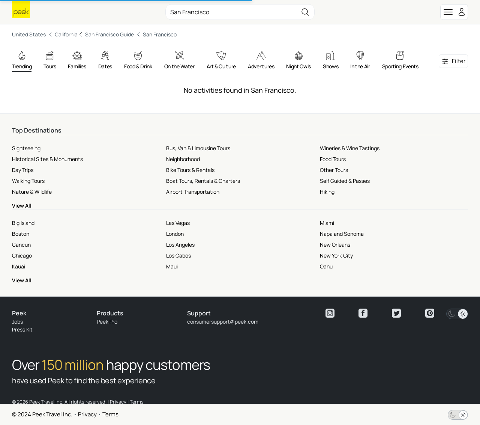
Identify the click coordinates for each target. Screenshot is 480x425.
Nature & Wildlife (32, 191)
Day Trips (22, 169)
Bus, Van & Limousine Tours (198, 148)
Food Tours (333, 159)
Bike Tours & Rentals (190, 169)
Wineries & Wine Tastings (350, 148)
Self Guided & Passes (345, 180)
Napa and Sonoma (342, 233)
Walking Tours (28, 180)
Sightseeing (26, 148)
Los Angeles (180, 244)
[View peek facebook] (363, 313)
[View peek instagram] (330, 313)
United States (29, 34)
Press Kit (22, 329)
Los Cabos (178, 255)
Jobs (17, 321)
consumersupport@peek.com (222, 321)
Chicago (22, 255)
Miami (327, 222)
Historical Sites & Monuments (47, 159)
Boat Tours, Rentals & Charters (203, 180)
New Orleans (335, 244)
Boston (20, 233)
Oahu (326, 266)
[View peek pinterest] (429, 313)
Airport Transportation (192, 191)
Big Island (23, 222)
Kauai (18, 266)
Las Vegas (178, 222)
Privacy (87, 414)
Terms (110, 414)
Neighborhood (183, 159)
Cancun (21, 244)
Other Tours (334, 169)
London (175, 233)
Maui (172, 266)
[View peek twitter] (396, 313)
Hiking (327, 191)
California (66, 34)
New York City (336, 255)
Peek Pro (107, 321)
